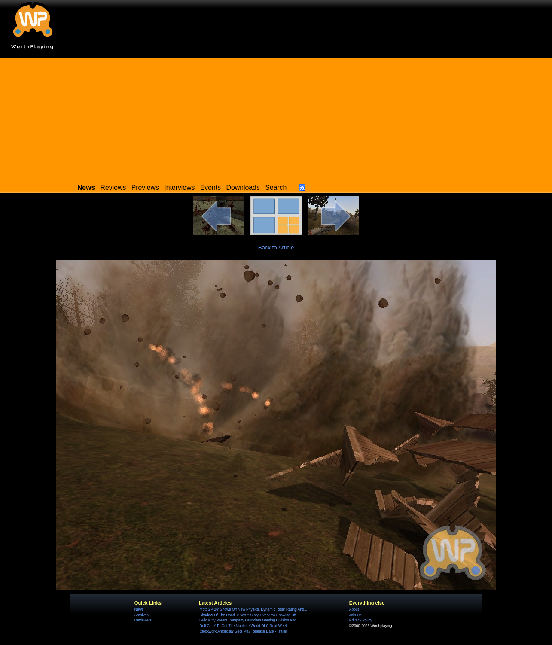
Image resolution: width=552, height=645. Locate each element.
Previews (145, 187)
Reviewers (143, 620)
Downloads (243, 187)
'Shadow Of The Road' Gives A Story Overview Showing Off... (249, 615)
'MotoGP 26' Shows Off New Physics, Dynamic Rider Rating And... (253, 609)
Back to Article (276, 247)
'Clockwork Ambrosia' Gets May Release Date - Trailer (243, 631)
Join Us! (356, 615)
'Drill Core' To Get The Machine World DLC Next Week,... (245, 626)
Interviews (179, 187)
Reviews (113, 187)
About (354, 609)
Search (276, 187)
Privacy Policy (360, 620)
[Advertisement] (276, 118)
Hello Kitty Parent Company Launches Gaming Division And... (249, 620)
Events (210, 187)
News (138, 609)
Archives (141, 615)
